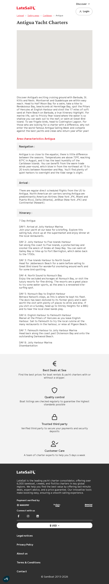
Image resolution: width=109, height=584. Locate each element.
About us (22, 553)
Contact (22, 571)
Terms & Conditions (28, 562)
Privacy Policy (25, 544)
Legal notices (25, 535)
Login (84, 11)
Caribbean (47, 15)
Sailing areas (33, 15)
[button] (84, 4)
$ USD (53, 525)
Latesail (20, 15)
